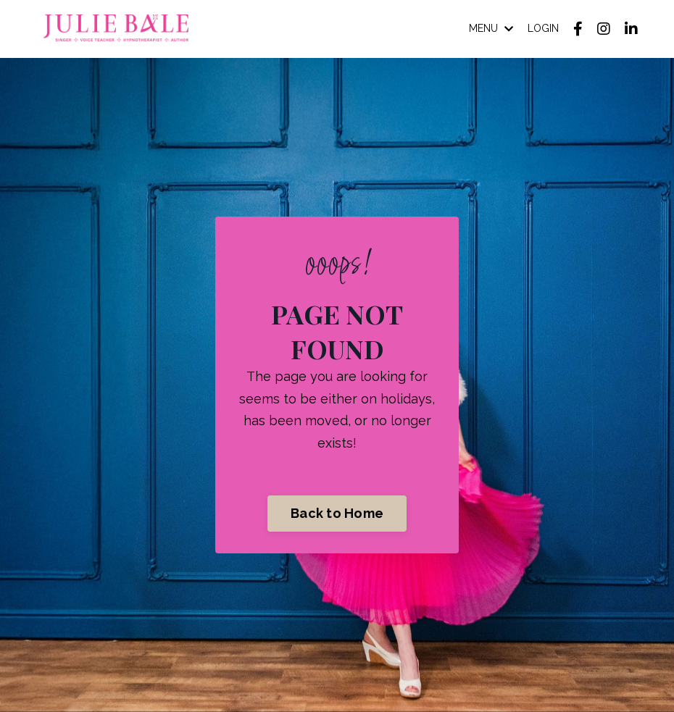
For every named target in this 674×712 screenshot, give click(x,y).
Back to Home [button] (337, 513)
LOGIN (543, 28)
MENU (491, 28)
